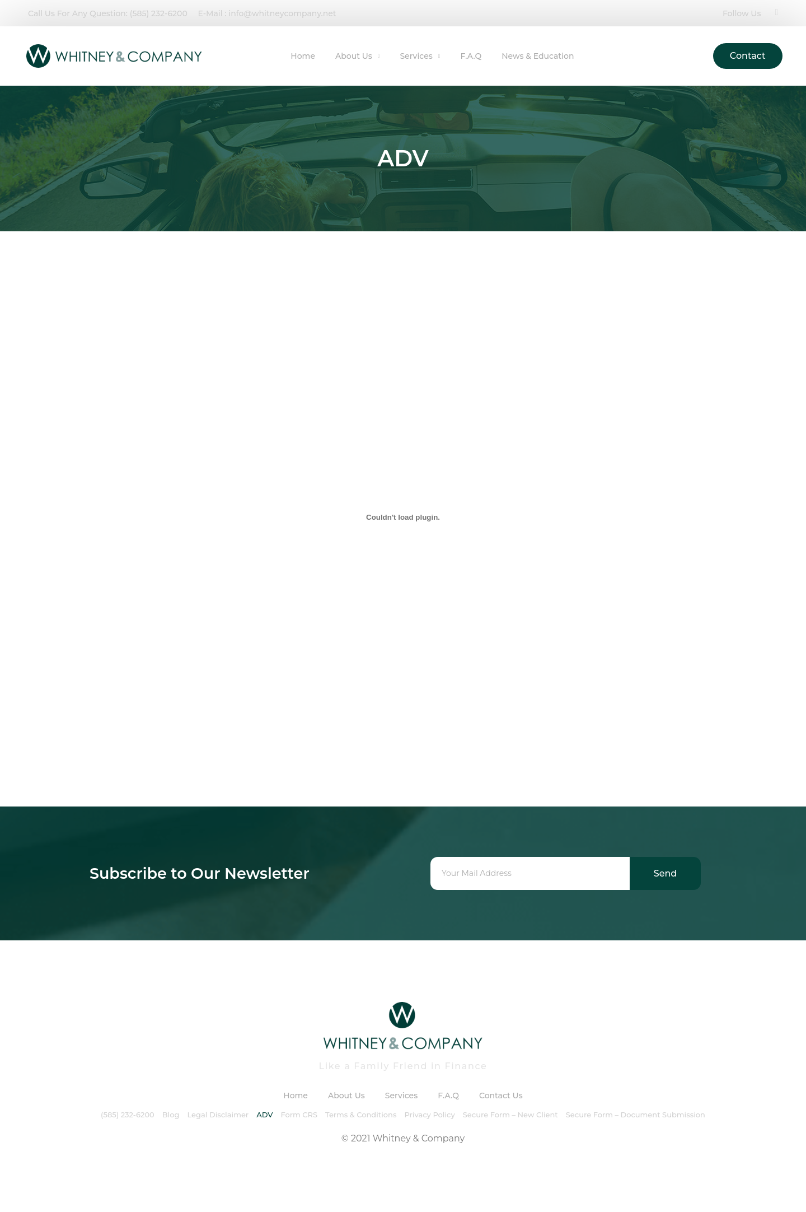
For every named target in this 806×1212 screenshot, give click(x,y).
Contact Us (501, 1095)
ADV (264, 1114)
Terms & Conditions (360, 1114)
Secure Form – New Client (510, 1114)
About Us (357, 56)
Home (302, 56)
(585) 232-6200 (127, 1114)
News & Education (538, 56)
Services (420, 56)
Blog (171, 1114)
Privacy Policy (429, 1114)
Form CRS (298, 1114)
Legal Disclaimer (218, 1114)
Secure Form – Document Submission (635, 1114)
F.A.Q (470, 56)
